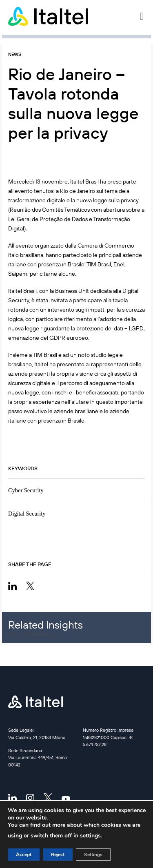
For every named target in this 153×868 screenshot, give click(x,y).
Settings (93, 854)
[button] (142, 16)
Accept (23, 854)
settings (90, 835)
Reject (57, 854)
